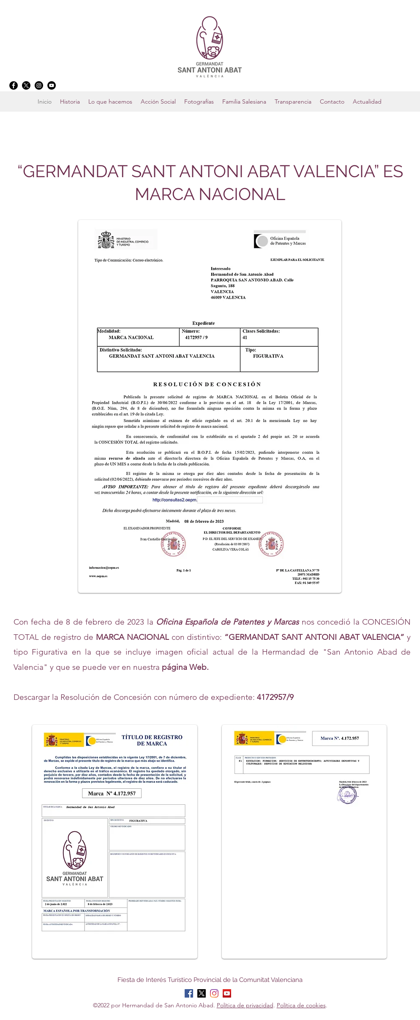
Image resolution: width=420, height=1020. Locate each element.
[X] (26, 85)
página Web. (185, 667)
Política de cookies (301, 1005)
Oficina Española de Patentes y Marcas (227, 622)
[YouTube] (51, 85)
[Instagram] (39, 85)
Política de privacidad (245, 1005)
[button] (244, 101)
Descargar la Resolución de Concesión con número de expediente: (154, 697)
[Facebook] (13, 85)
